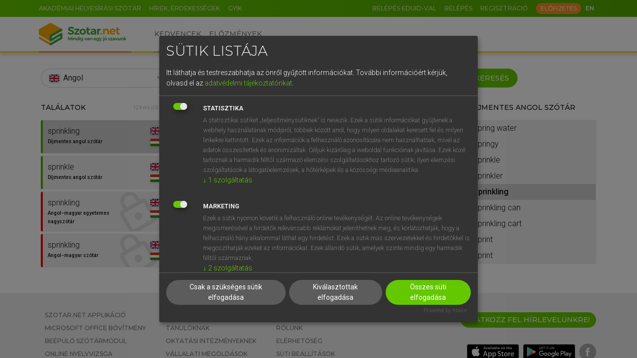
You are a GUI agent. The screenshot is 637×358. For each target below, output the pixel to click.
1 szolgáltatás (227, 180)
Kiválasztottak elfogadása (335, 292)
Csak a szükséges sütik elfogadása (226, 292)
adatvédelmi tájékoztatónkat (248, 83)
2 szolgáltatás (227, 268)
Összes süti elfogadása (428, 292)
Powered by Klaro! (445, 310)
